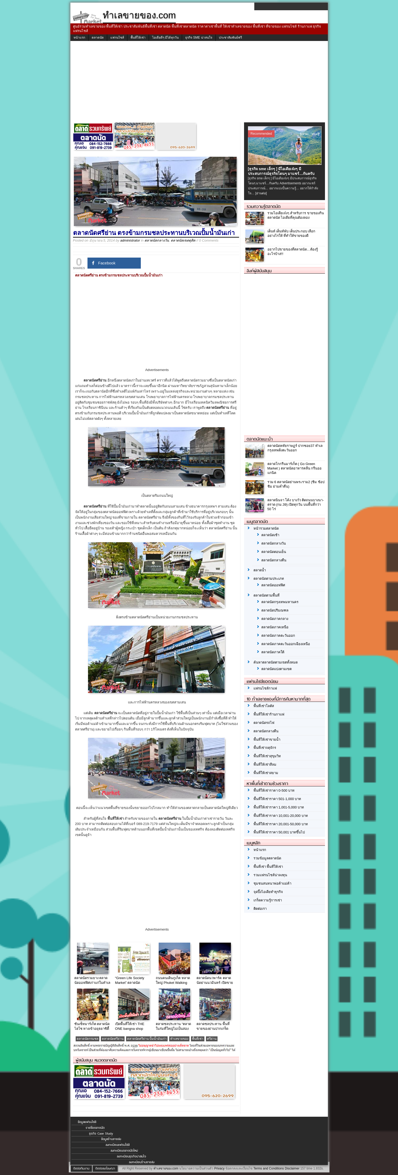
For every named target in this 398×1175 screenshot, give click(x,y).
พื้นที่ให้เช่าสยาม (266, 773)
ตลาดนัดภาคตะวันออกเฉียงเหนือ (285, 644)
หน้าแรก (79, 37)
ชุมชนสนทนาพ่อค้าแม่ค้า (272, 883)
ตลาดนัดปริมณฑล (274, 610)
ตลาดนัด (98, 37)
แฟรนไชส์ (117, 37)
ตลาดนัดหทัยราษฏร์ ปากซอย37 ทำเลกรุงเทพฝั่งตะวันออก (295, 448)
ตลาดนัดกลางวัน (156, 240)
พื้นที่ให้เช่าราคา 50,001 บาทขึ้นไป (279, 832)
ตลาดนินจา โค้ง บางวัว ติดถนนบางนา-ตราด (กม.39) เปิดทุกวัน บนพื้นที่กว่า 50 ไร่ (295, 504)
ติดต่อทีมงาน (81, 1168)
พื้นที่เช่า (197, 1039)
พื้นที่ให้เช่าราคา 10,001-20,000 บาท (281, 816)
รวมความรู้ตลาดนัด (264, 206)
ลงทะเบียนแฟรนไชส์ (118, 1144)
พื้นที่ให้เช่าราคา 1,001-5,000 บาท (279, 807)
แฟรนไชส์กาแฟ (265, 688)
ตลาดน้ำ (260, 570)
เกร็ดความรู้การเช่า (268, 900)
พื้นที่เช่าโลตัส (264, 706)
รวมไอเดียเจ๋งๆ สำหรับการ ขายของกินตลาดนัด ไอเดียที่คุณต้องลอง (295, 215)
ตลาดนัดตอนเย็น (273, 552)
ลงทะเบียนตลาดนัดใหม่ (124, 1150)
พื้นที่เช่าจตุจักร (265, 748)
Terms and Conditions (268, 1168)
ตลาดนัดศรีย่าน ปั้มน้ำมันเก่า (147, 1039)
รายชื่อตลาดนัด (95, 1127)
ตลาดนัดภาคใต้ (272, 652)
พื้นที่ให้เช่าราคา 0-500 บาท (274, 790)
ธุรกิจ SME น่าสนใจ (198, 37)
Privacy (219, 1168)
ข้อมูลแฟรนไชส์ (87, 1122)
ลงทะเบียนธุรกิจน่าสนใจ (131, 1156)
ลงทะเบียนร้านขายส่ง (141, 1162)
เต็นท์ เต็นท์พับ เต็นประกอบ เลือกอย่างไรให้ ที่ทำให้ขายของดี (291, 233)
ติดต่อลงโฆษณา (105, 1168)
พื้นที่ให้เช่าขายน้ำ (267, 739)
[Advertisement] (199, 83)
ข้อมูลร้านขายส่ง (111, 1139)
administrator (130, 240)
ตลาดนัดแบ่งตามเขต (276, 669)
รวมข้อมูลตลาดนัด (267, 858)
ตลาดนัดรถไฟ (264, 723)
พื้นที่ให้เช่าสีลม (265, 764)
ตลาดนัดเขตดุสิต (183, 240)
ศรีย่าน (211, 1039)
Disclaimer (292, 1168)
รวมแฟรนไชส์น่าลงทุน (270, 875)
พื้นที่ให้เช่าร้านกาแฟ (269, 714)
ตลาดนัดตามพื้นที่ (267, 595)
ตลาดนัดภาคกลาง (274, 619)
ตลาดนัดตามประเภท (269, 579)
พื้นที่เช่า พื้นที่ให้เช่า (268, 867)
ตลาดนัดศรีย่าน (112, 1039)
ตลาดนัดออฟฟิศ (273, 585)
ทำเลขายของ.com (165, 1168)
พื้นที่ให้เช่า (138, 37)
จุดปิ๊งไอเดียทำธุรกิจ (268, 892)
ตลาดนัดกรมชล (87, 1039)
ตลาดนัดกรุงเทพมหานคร (279, 602)
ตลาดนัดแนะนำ (260, 439)
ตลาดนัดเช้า (270, 535)
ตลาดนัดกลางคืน (273, 560)
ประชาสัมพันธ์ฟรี (230, 37)
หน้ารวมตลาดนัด (266, 528)
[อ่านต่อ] (261, 193)
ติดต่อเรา (260, 909)
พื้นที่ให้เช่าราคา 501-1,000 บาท (277, 799)
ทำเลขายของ (179, 1039)
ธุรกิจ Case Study (101, 1133)
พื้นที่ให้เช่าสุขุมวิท (267, 756)
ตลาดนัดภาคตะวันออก (278, 636)
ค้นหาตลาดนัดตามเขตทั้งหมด (276, 662)
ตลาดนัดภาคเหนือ (274, 627)
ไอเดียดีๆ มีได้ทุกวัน (165, 37)
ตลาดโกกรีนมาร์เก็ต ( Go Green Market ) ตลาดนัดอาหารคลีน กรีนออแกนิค (294, 468)
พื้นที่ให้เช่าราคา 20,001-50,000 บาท (281, 824)
